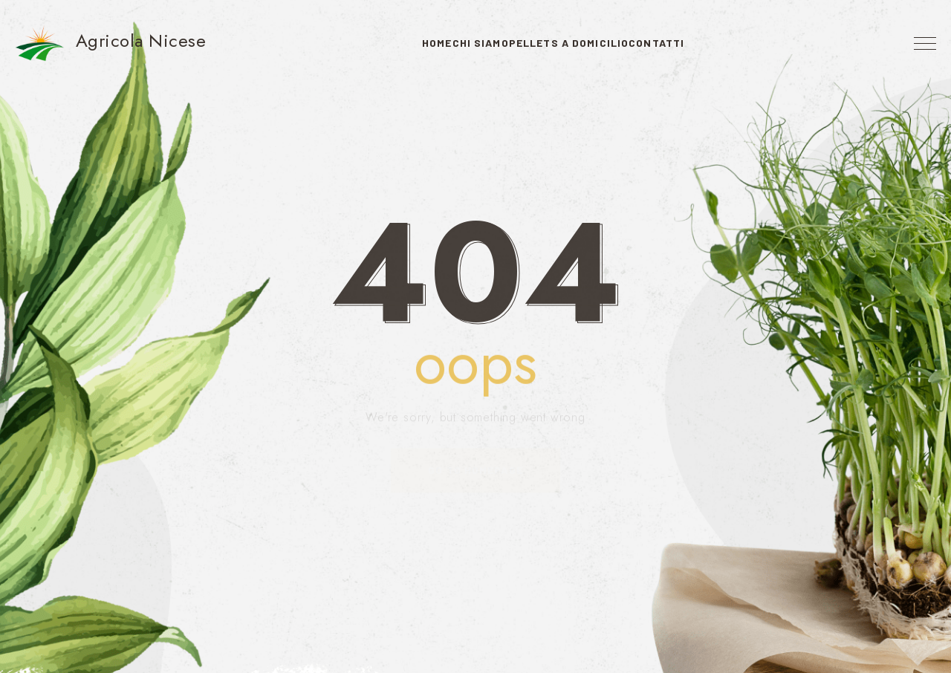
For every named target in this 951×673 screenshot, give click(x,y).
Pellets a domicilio (584, 42)
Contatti (703, 42)
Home (390, 42)
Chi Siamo (465, 42)
